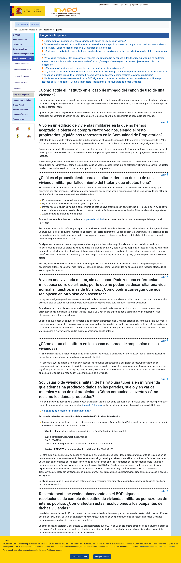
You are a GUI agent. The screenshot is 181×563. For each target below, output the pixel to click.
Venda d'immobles (20, 40)
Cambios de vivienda (21, 76)
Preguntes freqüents (21, 95)
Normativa (17, 89)
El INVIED (16, 35)
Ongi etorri (135, 5)
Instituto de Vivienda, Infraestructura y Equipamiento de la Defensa (65, 12)
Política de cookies (79, 556)
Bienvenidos (104, 5)
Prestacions (17, 44)
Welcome (144, 5)
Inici (18, 24)
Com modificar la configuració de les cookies (157, 547)
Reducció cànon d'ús (21, 64)
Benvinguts (116, 5)
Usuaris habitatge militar (30, 29)
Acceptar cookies (102, 556)
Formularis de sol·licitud (22, 100)
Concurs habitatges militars (23, 54)
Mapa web (34, 24)
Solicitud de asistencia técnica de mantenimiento (67, 410)
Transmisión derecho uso (23, 70)
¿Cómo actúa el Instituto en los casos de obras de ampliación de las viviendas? (84, 68)
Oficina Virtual (18, 105)
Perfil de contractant (20, 110)
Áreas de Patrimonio (92, 405)
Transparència (18, 119)
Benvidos (125, 5)
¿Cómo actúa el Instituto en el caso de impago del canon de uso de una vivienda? (85, 41)
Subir (163, 122)
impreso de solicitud (94, 219)
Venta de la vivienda (20, 82)
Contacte (24, 24)
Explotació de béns (20, 49)
